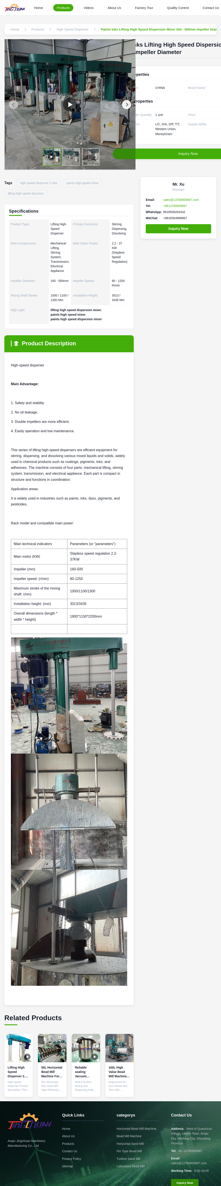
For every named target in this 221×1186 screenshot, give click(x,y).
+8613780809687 (175, 206)
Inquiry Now (178, 228)
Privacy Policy (71, 1159)
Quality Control (178, 8)
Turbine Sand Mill (128, 1159)
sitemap (67, 1166)
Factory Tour (144, 8)
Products (63, 8)
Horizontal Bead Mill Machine (136, 1128)
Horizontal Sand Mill (130, 1143)
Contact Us (69, 1151)
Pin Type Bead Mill (129, 1151)
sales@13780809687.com (181, 200)
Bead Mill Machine (128, 1136)
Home (38, 8)
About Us (114, 8)
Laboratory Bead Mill (130, 1166)
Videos (89, 8)
